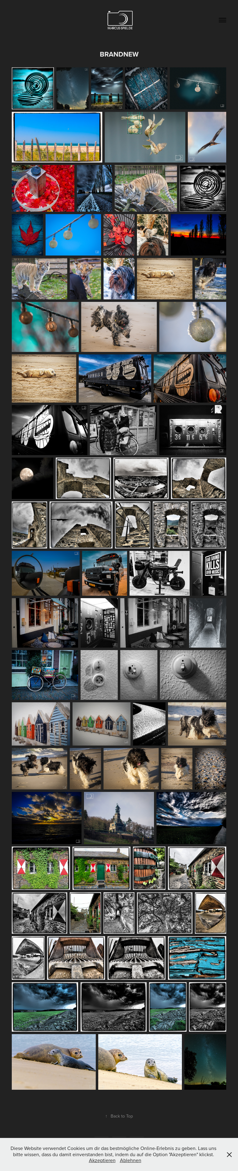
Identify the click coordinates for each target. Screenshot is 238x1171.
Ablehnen (130, 1160)
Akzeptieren (102, 1160)
